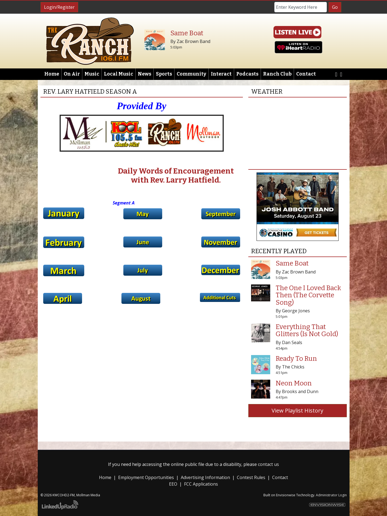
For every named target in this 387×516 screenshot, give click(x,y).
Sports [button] (164, 74)
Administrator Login (331, 495)
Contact (280, 477)
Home (51, 74)
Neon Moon (294, 383)
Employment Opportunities (146, 477)
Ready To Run (296, 358)
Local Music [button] (118, 74)
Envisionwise (285, 495)
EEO (173, 484)
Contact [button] (306, 74)
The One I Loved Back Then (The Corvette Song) (308, 295)
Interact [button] (221, 74)
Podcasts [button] (247, 74)
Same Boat (186, 33)
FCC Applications (201, 484)
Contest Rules (251, 477)
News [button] (144, 74)
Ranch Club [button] (277, 74)
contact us (268, 464)
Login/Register (59, 7)
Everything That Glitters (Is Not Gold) (307, 330)
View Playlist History (297, 410)
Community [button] (191, 74)
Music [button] (92, 74)
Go (335, 7)
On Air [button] (72, 74)
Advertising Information (205, 477)
